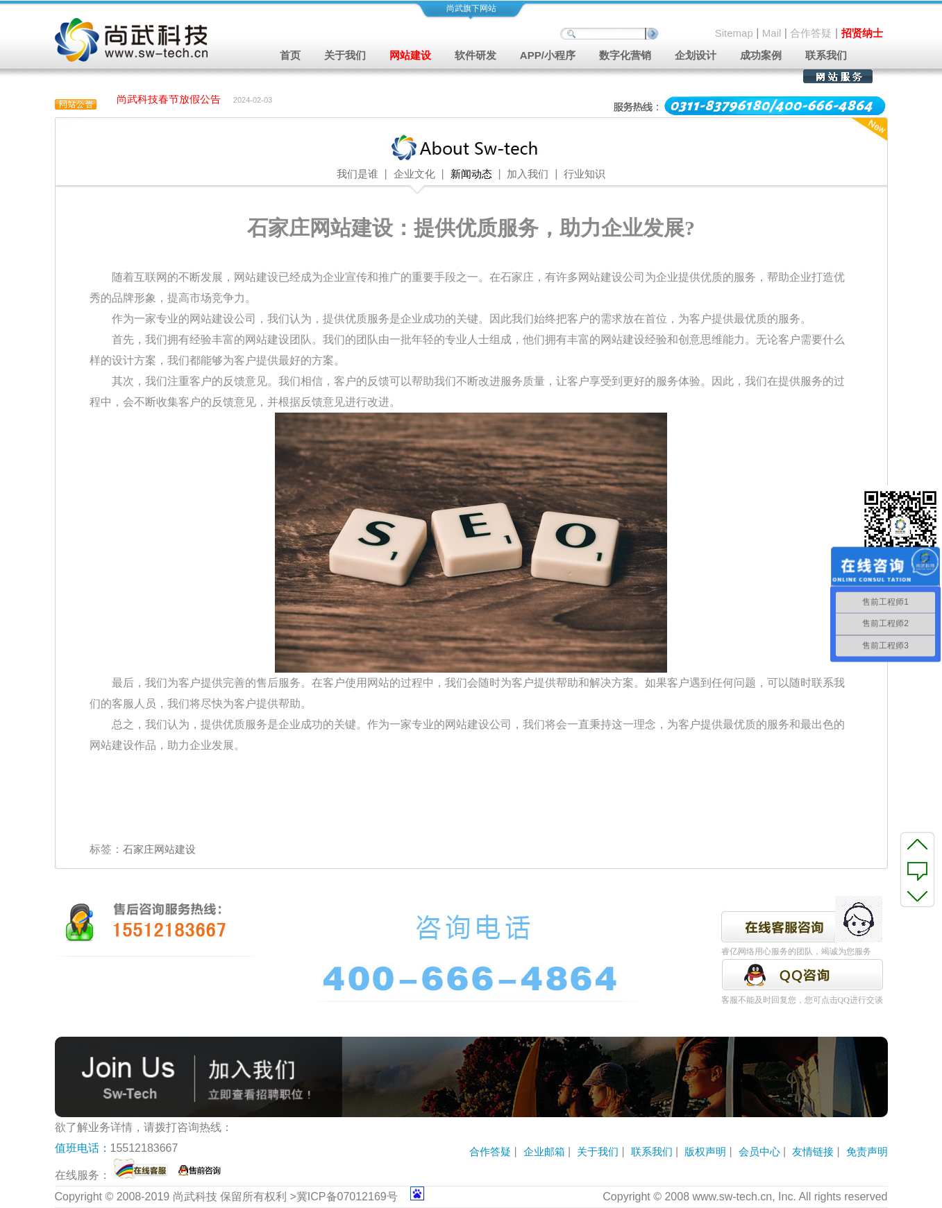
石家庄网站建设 (159, 849)
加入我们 (527, 174)
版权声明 (705, 1151)
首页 (290, 55)
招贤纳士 (862, 33)
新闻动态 (471, 174)
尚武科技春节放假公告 (169, 100)
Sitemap (734, 33)
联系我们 (826, 55)
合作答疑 (811, 33)
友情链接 (813, 1151)
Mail (772, 33)
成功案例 (761, 55)
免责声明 (867, 1151)
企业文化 (414, 174)
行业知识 (584, 174)
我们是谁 (357, 174)
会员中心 (759, 1151)
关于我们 (598, 1151)
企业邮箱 (544, 1151)
